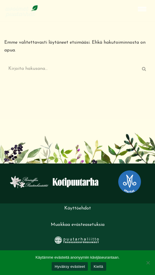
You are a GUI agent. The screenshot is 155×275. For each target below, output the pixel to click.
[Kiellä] (148, 263)
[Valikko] (142, 9)
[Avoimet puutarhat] (21, 11)
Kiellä (98, 266)
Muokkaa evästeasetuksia (77, 224)
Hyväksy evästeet (70, 266)
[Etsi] (71, 68)
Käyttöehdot (77, 208)
